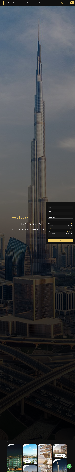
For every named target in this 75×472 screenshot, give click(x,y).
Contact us (41, 2)
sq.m (69, 223)
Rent (14, 2)
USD (71, 231)
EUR (69, 231)
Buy (9, 2)
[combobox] (60, 207)
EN (57, 3)
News (34, 2)
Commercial (21, 2)
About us (49, 2)
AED (68, 231)
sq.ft (71, 223)
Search (60, 240)
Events (28, 2)
